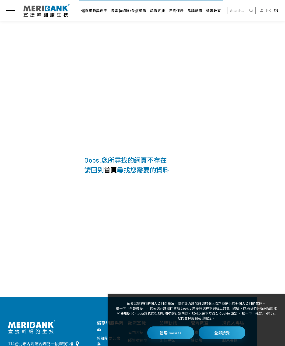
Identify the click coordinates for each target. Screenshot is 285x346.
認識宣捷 (157, 11)
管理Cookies (171, 333)
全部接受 (222, 333)
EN (276, 10)
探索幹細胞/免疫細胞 (128, 11)
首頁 (110, 170)
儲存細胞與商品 (94, 11)
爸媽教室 (213, 11)
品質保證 (176, 11)
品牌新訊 (194, 11)
